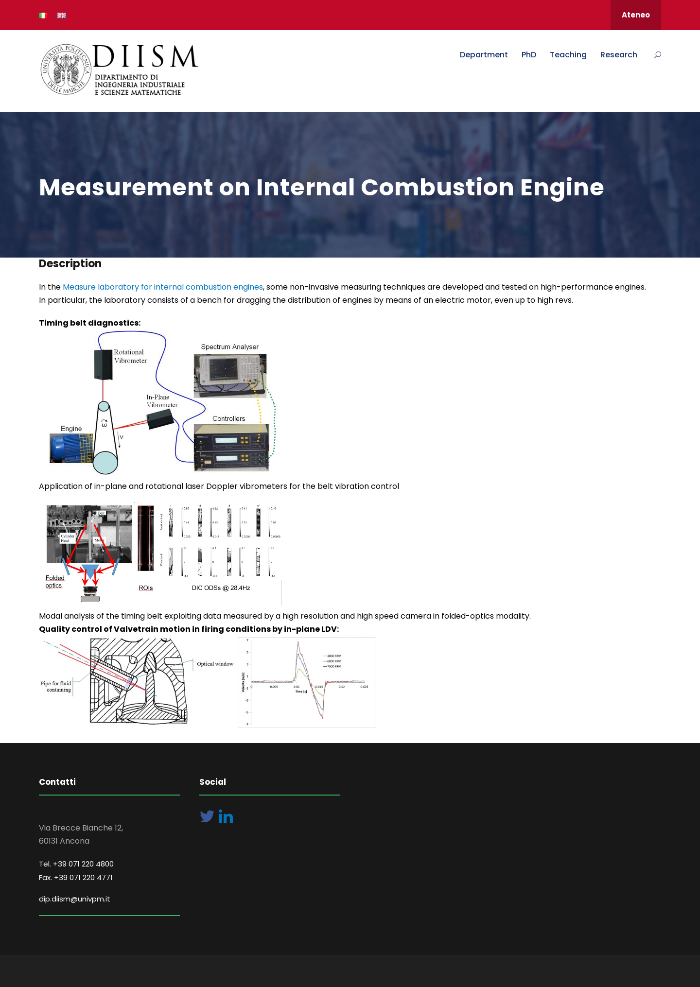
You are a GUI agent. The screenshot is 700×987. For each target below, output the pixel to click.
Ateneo (636, 15)
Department (484, 54)
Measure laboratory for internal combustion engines (162, 287)
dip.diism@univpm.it (74, 899)
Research (618, 54)
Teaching (568, 54)
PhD (529, 54)
